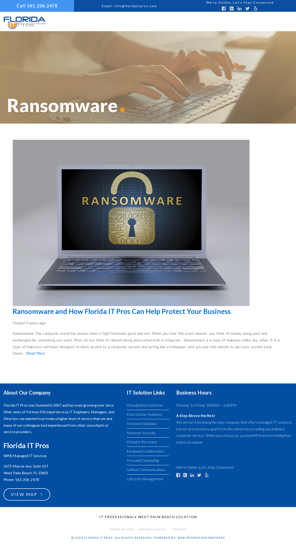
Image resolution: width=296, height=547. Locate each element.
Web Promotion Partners (201, 537)
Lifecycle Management (145, 479)
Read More (36, 353)
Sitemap (179, 529)
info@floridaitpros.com (135, 6)
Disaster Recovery (142, 442)
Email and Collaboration (145, 451)
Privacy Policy (152, 529)
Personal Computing (143, 460)
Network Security (141, 433)
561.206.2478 (42, 5)
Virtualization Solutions (145, 405)
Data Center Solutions (144, 414)
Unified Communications (146, 469)
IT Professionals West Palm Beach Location (148, 517)
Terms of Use (121, 529)
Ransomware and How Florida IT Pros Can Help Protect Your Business (122, 311)
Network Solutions (142, 423)
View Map (24, 494)
